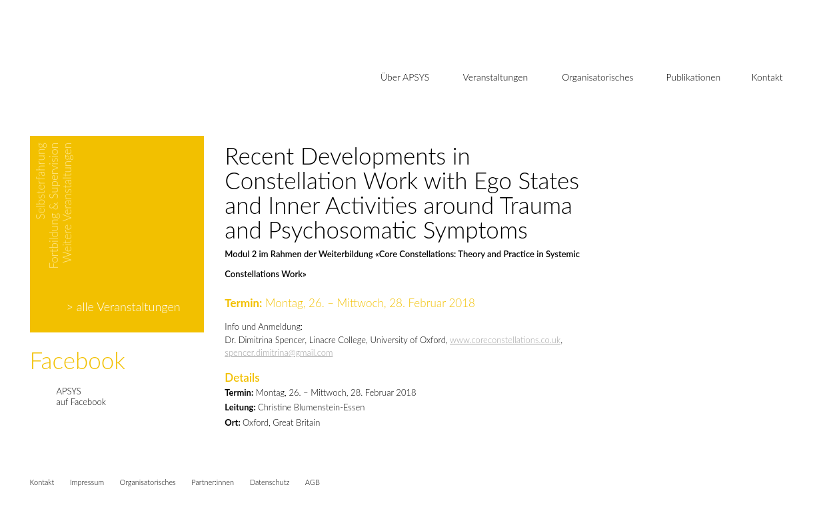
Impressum (87, 482)
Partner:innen (212, 482)
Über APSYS (405, 77)
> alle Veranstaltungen (124, 306)
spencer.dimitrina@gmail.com (279, 352)
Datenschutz (270, 482)
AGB (312, 482)
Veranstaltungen (495, 77)
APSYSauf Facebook (81, 396)
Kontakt (767, 77)
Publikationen (693, 77)
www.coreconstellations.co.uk (505, 339)
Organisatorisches (597, 77)
